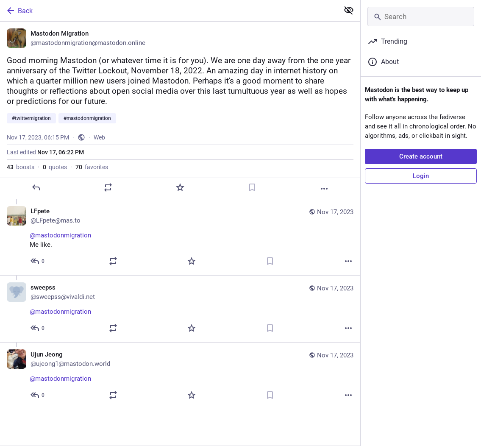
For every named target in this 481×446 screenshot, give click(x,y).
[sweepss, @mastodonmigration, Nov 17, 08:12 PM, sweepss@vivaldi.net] (180, 308)
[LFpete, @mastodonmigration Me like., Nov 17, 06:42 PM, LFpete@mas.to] (180, 237)
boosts (20, 167)
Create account (420, 156)
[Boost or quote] (108, 187)
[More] (324, 189)
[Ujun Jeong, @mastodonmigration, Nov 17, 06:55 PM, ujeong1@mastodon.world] (180, 375)
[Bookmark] (252, 187)
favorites (91, 167)
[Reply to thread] (38, 261)
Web (99, 137)
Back (19, 11)
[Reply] (36, 187)
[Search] (420, 16)
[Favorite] (180, 187)
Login (421, 176)
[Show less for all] (348, 10)
